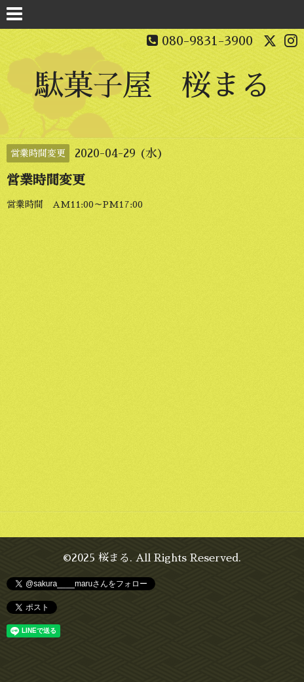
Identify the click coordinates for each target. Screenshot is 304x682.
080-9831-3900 (207, 40)
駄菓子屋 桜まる (152, 85)
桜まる (114, 558)
